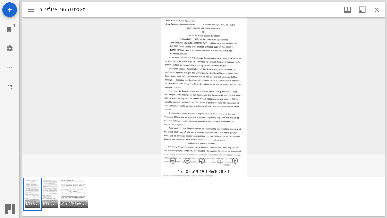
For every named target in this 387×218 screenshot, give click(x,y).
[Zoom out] (187, 161)
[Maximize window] (362, 9)
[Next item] (235, 161)
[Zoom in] (173, 161)
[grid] (203, 196)
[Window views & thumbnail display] (347, 9)
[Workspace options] (9, 68)
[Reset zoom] (202, 161)
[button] (32, 194)
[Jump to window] (9, 29)
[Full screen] (9, 87)
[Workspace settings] (9, 48)
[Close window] (376, 9)
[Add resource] (9, 9)
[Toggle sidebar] (31, 9)
